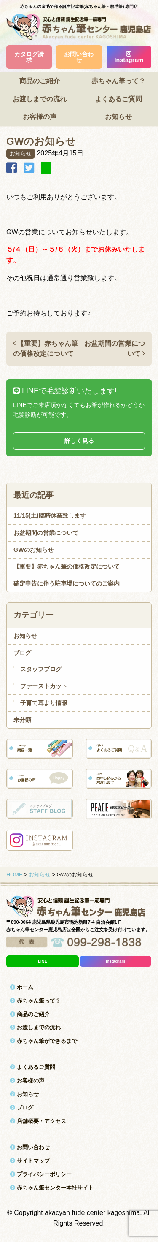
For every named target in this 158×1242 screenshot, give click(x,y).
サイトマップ (30, 1161)
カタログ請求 (29, 57)
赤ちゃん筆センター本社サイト (52, 1188)
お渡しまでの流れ (40, 99)
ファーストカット (43, 686)
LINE (42, 961)
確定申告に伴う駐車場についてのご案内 (66, 583)
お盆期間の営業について (45, 532)
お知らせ (118, 116)
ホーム (21, 987)
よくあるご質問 (118, 99)
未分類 (22, 719)
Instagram (128, 57)
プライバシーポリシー (41, 1174)
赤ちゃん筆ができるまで (43, 1041)
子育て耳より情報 (43, 703)
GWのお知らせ (33, 549)
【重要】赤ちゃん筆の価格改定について (66, 566)
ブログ (22, 652)
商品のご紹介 (39, 80)
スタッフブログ (41, 669)
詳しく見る (79, 440)
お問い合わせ (79, 57)
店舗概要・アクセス (38, 1121)
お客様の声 (39, 116)
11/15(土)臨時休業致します (49, 515)
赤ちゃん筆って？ (118, 80)
